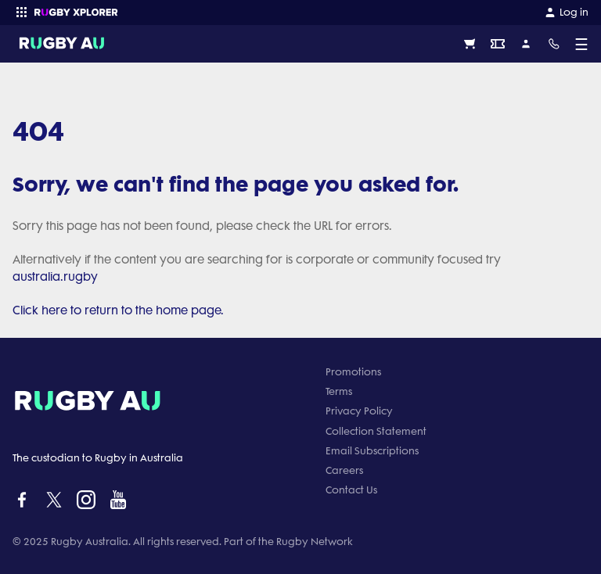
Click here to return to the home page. (118, 310)
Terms (339, 391)
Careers (344, 470)
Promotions (353, 372)
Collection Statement (376, 431)
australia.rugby (55, 277)
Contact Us (351, 490)
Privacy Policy (359, 411)
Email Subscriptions (372, 451)
